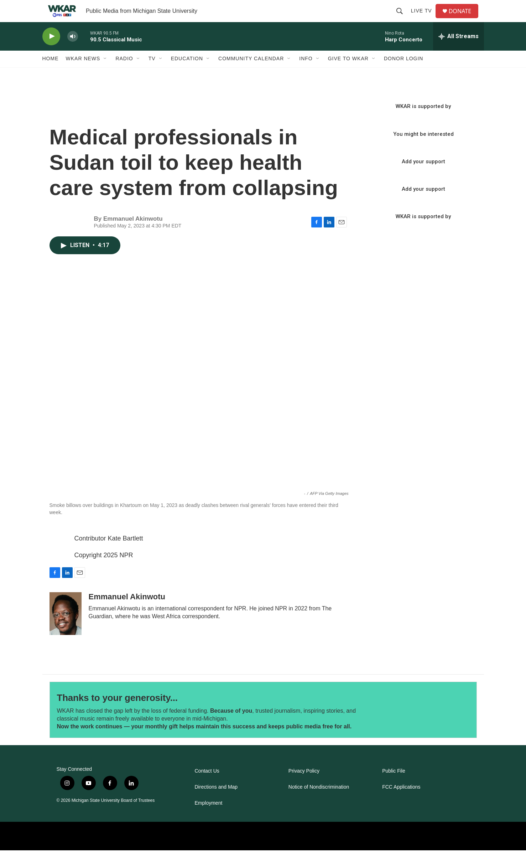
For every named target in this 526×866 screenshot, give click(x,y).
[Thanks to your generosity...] (426, 725)
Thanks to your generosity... (117, 713)
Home (50, 74)
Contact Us (207, 786)
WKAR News (83, 74)
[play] (51, 52)
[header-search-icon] (402, 18)
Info (305, 74)
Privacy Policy (303, 786)
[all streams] (458, 51)
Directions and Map (216, 802)
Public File (393, 786)
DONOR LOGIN (403, 74)
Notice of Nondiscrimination (318, 802)
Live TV (423, 18)
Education (187, 74)
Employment (209, 818)
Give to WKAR (348, 74)
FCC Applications (401, 802)
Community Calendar (251, 74)
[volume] (73, 52)
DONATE (463, 18)
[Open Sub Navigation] (105, 74)
